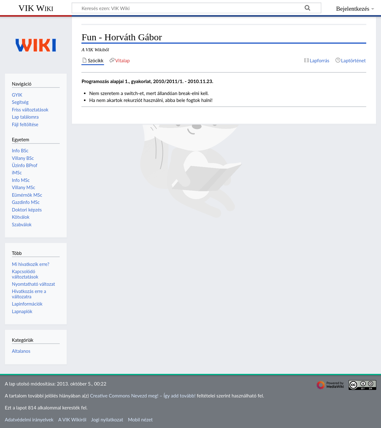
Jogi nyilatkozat (107, 419)
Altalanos (21, 351)
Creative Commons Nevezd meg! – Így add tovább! (143, 395)
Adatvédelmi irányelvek (29, 419)
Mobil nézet (140, 419)
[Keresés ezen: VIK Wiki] (196, 8)
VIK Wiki (36, 8)
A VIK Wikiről (72, 419)
